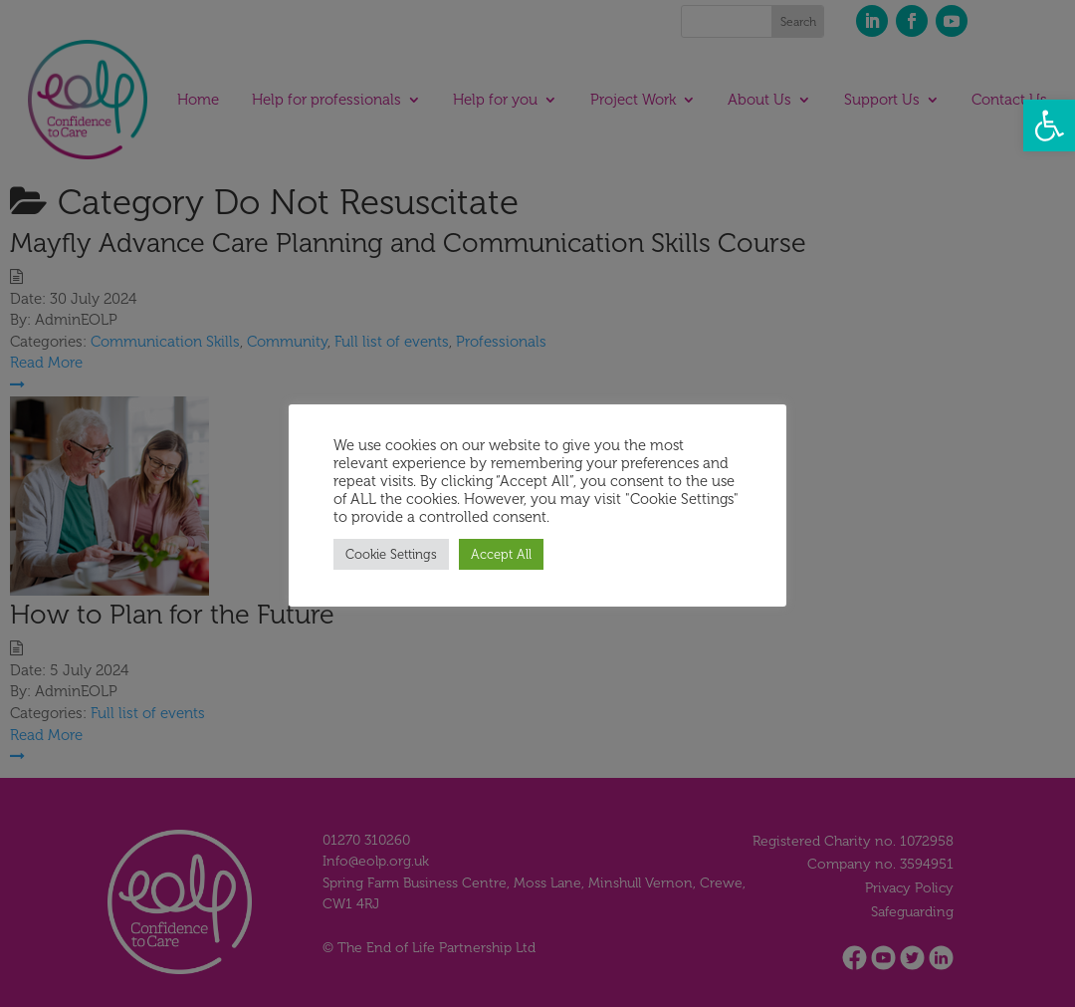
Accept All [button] (501, 554)
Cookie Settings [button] (391, 554)
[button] (1049, 125)
